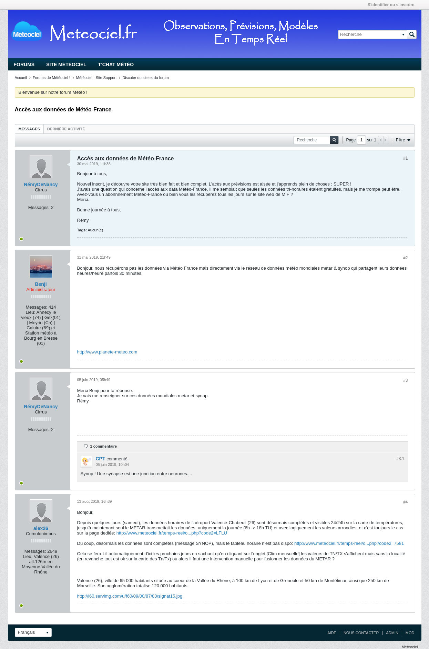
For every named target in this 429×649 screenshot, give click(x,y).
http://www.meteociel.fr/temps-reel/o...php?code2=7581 (349, 543)
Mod (410, 633)
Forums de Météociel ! (51, 78)
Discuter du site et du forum (145, 78)
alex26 (40, 528)
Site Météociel (66, 64)
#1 (405, 158)
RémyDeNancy (41, 184)
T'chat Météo (116, 64)
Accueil (21, 78)
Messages (29, 129)
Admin (392, 633)
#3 (405, 380)
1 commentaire (103, 446)
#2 (405, 258)
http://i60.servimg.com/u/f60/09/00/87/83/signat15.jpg (130, 596)
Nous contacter (361, 633)
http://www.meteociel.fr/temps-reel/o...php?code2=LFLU (171, 533)
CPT (100, 458)
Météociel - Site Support (96, 78)
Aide (331, 633)
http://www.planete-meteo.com (107, 352)
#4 (405, 502)
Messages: (39, 207)
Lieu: (30, 312)
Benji (41, 284)
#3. (400, 458)
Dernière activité (66, 129)
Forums (24, 64)
